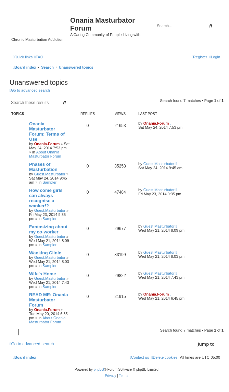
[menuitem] (38, 57)
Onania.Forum (47, 144)
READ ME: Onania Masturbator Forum (48, 300)
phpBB (99, 369)
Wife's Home (42, 273)
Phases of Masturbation (43, 167)
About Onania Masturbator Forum (45, 154)
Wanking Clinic (45, 252)
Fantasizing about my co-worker (48, 229)
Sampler (49, 182)
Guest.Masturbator (49, 174)
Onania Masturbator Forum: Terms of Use (47, 131)
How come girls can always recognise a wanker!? (45, 198)
